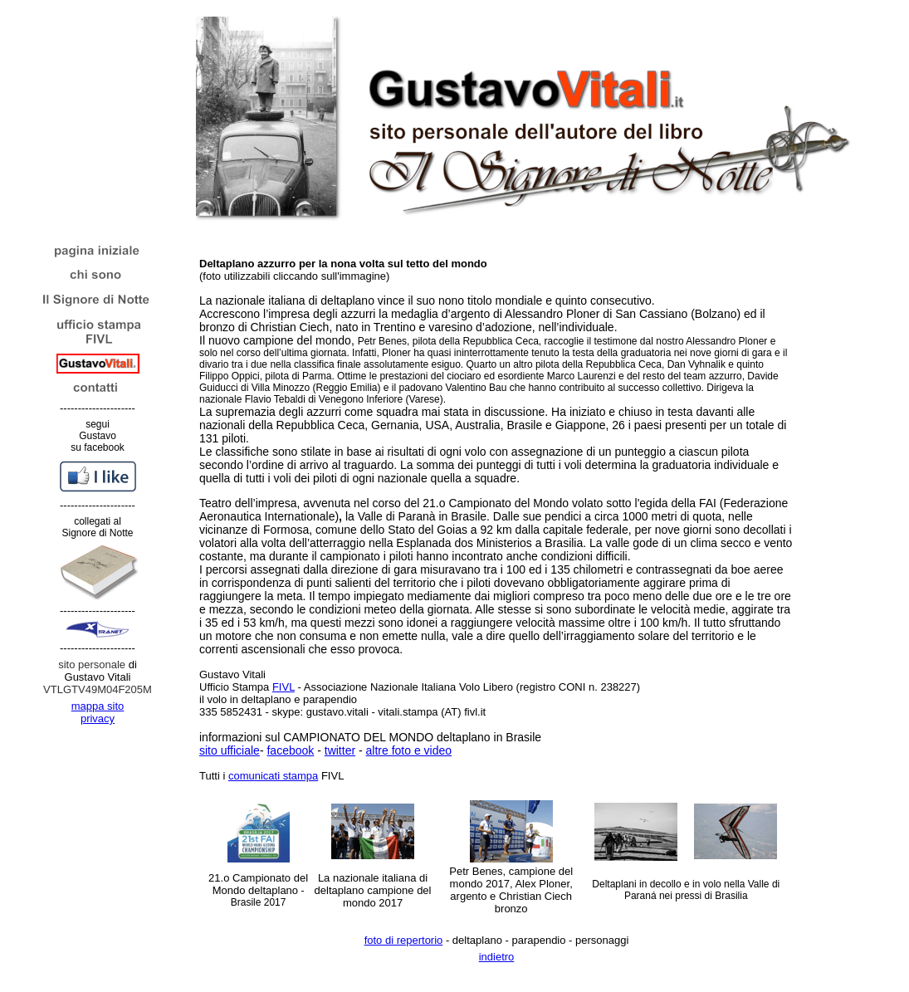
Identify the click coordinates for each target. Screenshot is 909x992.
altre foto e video (409, 750)
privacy (98, 718)
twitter (340, 750)
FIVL (283, 687)
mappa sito (98, 706)
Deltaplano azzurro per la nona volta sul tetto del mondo (343, 263)
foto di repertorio (403, 940)
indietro (497, 956)
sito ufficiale (229, 750)
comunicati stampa (273, 776)
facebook (290, 750)
